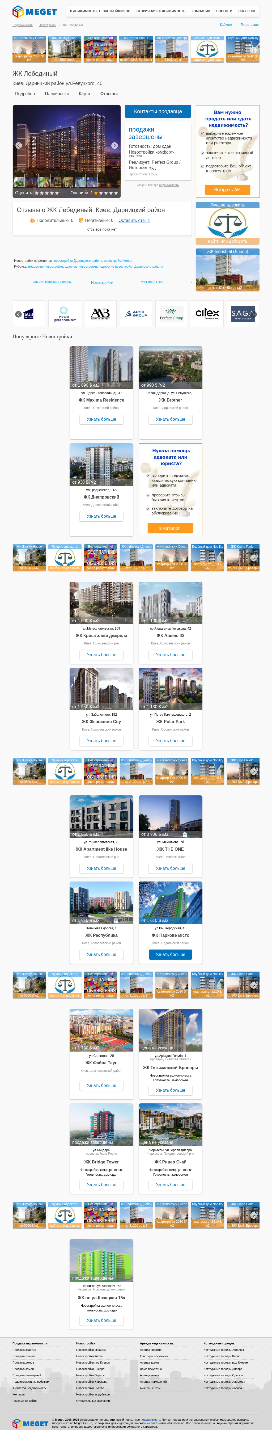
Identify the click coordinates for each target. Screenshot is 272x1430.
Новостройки (47, 25)
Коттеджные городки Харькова (224, 1378)
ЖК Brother (170, 396)
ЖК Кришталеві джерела (101, 632)
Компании (201, 11)
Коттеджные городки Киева (222, 1352)
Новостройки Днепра (90, 1365)
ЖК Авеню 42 (170, 632)
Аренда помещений (153, 1378)
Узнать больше (101, 415)
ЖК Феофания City (101, 718)
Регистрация (250, 25)
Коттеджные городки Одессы (223, 1371)
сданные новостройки (81, 263)
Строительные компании (93, 1397)
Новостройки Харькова (91, 1378)
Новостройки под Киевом (93, 1358)
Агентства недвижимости (29, 1384)
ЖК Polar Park (170, 718)
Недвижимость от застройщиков (99, 11)
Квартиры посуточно (154, 1352)
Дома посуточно (151, 1365)
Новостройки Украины (91, 1346)
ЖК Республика (101, 931)
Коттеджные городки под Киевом (226, 1358)
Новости (224, 11)
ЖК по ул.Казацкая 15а (101, 1294)
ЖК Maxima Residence (101, 396)
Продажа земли (23, 1365)
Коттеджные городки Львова (223, 1384)
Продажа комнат (23, 1352)
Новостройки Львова (90, 1384)
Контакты (18, 1390)
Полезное (247, 11)
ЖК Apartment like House (101, 845)
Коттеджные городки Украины (224, 1346)
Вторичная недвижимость (161, 11)
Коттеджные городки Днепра (223, 1365)
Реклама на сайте (24, 1397)
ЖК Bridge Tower (101, 1158)
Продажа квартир (24, 1346)
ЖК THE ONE (170, 845)
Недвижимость (22, 25)
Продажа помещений (26, 1371)
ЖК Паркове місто (170, 931)
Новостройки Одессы (90, 1371)
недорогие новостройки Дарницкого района (131, 263)
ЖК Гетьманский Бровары (52, 278)
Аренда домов (149, 1358)
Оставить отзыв (134, 216)
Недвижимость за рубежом (30, 1378)
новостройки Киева (118, 257)
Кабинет (226, 25)
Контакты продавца (158, 108)
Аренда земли (149, 1371)
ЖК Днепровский (101, 493)
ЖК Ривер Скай (152, 278)
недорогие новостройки (45, 263)
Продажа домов (23, 1358)
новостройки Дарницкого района (78, 257)
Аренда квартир (151, 1346)
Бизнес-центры (150, 1384)
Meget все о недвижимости (30, 1420)
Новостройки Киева (89, 1352)
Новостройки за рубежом (93, 1390)
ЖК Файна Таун (102, 1059)
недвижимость (169, 181)
